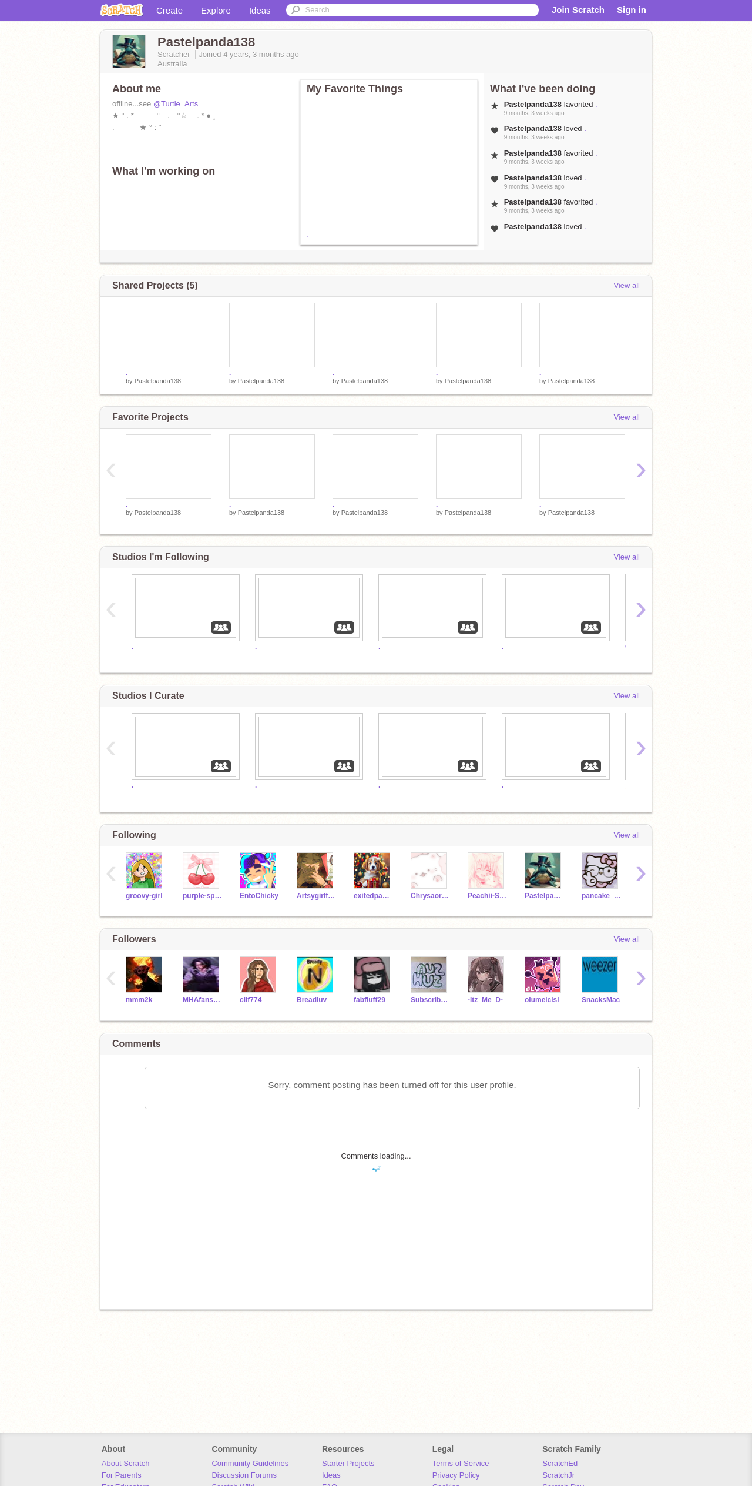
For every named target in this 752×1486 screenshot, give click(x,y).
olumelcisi (542, 1000)
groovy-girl (144, 896)
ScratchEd (560, 1463)
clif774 (250, 1000)
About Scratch (126, 1463)
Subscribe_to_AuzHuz (430, 1000)
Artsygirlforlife (316, 896)
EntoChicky (259, 896)
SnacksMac (601, 1000)
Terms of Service (460, 1463)
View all (626, 285)
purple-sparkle (202, 896)
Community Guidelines (250, 1463)
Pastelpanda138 (158, 380)
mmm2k (139, 1000)
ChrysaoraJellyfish (430, 896)
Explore (216, 10)
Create (169, 10)
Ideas (260, 10)
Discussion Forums (244, 1475)
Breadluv (312, 1000)
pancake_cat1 (601, 896)
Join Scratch (578, 10)
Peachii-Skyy (487, 896)
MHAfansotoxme (202, 1000)
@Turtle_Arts (175, 103)
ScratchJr (558, 1475)
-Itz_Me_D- (485, 1000)
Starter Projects (348, 1463)
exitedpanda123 (373, 896)
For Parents (122, 1475)
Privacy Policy (456, 1475)
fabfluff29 (369, 1000)
